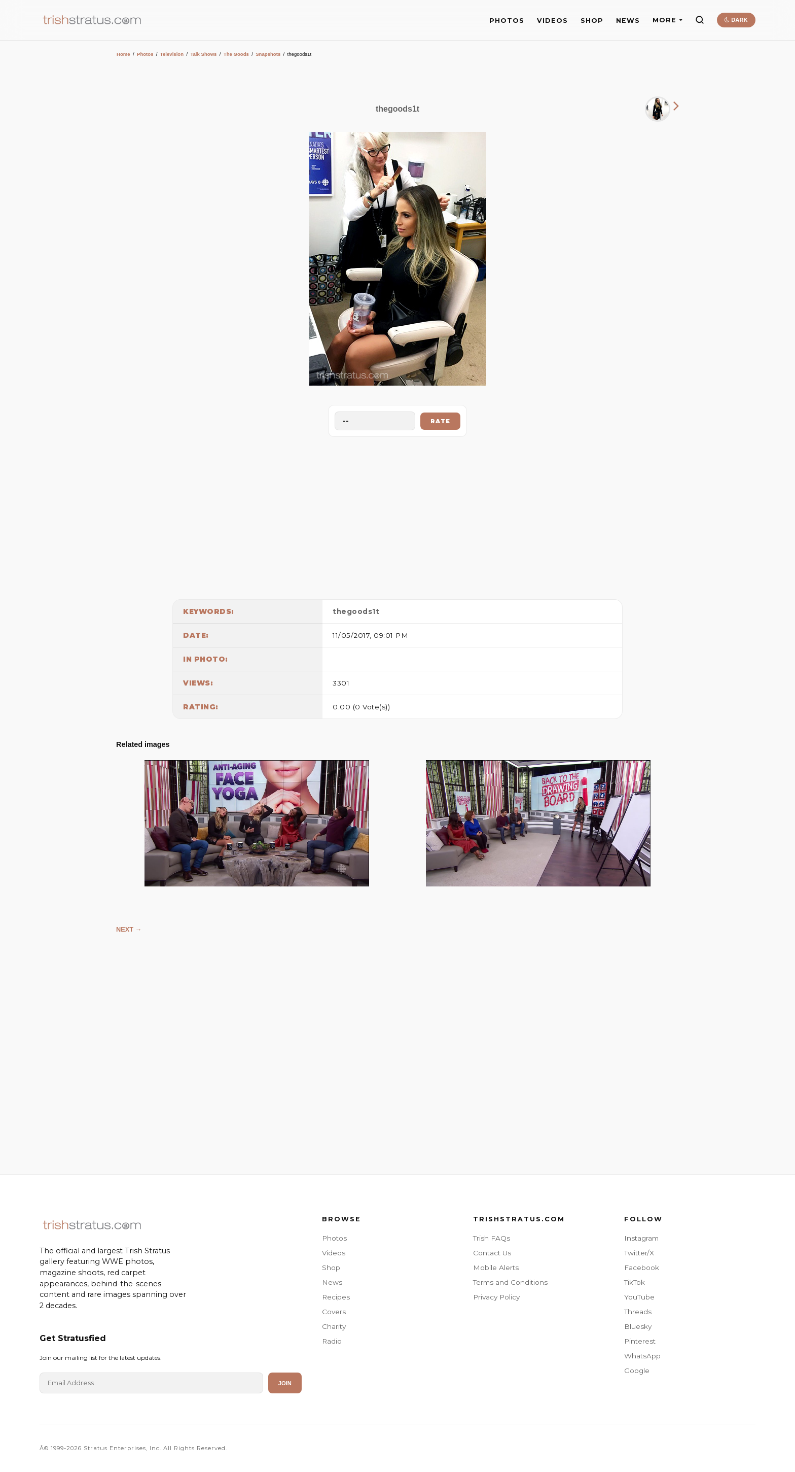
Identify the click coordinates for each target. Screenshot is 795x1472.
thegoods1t (356, 611)
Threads (638, 1312)
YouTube (639, 1297)
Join (285, 1383)
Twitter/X (639, 1253)
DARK (736, 20)
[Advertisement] (397, 515)
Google (636, 1370)
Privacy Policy (496, 1297)
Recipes (336, 1297)
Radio (332, 1341)
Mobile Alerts (496, 1267)
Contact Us (492, 1253)
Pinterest (640, 1341)
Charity (334, 1326)
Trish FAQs (491, 1238)
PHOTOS (506, 20)
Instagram (641, 1238)
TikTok (634, 1282)
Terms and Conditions (510, 1282)
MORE (667, 20)
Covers (334, 1312)
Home (123, 54)
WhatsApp (642, 1356)
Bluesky (638, 1326)
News (332, 1282)
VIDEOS (552, 20)
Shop (331, 1267)
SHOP (592, 20)
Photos (145, 54)
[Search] (699, 19)
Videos (333, 1253)
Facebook (641, 1267)
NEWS (628, 20)
